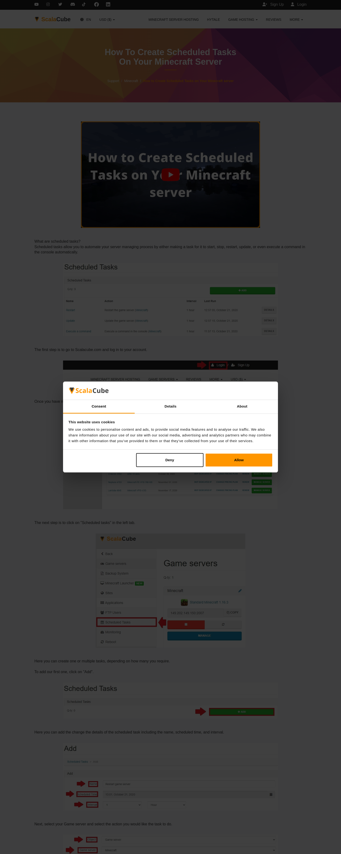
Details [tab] (170, 406)
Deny (169, 460)
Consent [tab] (99, 406)
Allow (239, 460)
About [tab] (242, 406)
